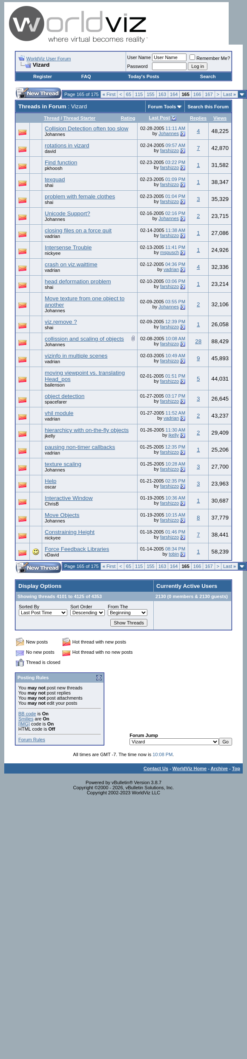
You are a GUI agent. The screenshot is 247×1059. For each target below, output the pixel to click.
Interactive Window (69, 498)
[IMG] (24, 723)
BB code (27, 713)
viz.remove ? (61, 322)
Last (229, 94)
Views (220, 118)
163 (162, 94)
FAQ (86, 76)
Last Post (159, 117)
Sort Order (81, 606)
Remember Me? (210, 58)
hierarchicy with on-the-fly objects (87, 430)
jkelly (50, 435)
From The (118, 606)
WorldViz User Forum (48, 58)
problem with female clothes (80, 196)
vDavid (52, 554)
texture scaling (63, 464)
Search (208, 76)
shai (49, 185)
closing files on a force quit (78, 230)
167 (209, 94)
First (109, 94)
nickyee (52, 253)
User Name (139, 57)
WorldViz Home (189, 768)
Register (42, 76)
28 (198, 341)
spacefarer (56, 401)
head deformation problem (78, 281)
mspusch (169, 252)
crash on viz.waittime (71, 264)
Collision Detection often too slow (86, 128)
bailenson (55, 384)
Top (236, 768)
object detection (64, 396)
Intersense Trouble (68, 247)
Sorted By (29, 606)
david (50, 151)
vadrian (52, 236)
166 (197, 94)
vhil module (59, 413)
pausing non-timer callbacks (80, 447)
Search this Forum (208, 106)
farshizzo (169, 150)
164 (174, 94)
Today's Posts (143, 76)
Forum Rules (31, 739)
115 (139, 94)
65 (128, 94)
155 (150, 94)
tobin (174, 553)
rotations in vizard (67, 145)
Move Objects (62, 515)
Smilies (25, 718)
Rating (128, 118)
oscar (50, 486)
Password (137, 66)
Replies (198, 118)
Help (50, 481)
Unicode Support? (67, 213)
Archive (219, 768)
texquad (55, 179)
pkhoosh (54, 168)
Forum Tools (162, 106)
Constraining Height (70, 532)
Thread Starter (79, 118)
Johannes (55, 134)
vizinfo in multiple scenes (76, 356)
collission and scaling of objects (84, 339)
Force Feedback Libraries (77, 549)
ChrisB (52, 503)
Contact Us (156, 768)
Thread (52, 118)
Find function (61, 162)
